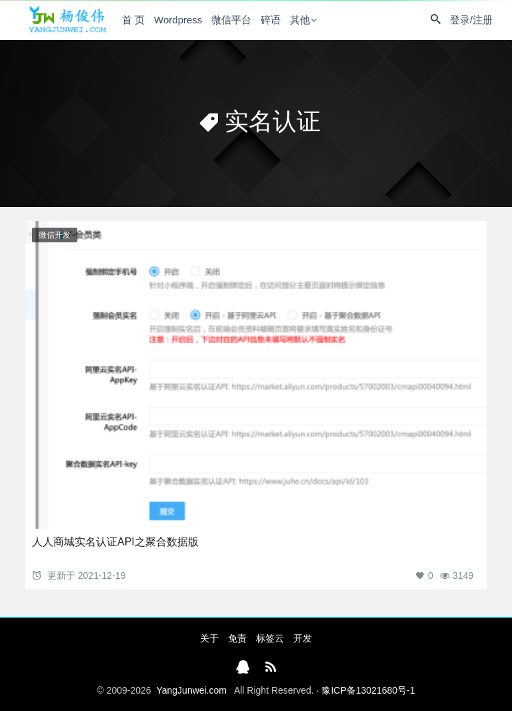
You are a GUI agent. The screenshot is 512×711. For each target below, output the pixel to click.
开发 (302, 638)
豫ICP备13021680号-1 (368, 690)
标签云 (270, 638)
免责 (237, 638)
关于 (209, 638)
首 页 (133, 19)
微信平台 (231, 19)
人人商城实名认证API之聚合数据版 (115, 541)
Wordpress (178, 19)
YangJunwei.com (191, 690)
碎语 (271, 19)
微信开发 (55, 235)
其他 (300, 19)
